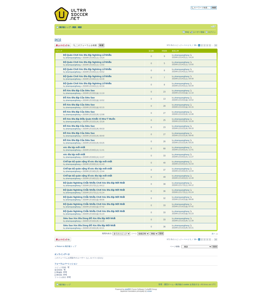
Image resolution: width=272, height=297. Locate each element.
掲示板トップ (65, 27)
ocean (149, 291)
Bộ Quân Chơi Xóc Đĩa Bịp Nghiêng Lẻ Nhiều (87, 55)
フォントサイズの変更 (213, 26)
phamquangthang (73, 58)
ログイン (212, 32)
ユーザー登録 (198, 32)
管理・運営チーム (166, 284)
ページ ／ (190, 45)
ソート (140, 233)
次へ (213, 234)
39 (216, 45)
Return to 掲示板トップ (66, 246)
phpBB (127, 289)
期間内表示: (116, 233)
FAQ (187, 32)
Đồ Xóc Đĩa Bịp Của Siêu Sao (79, 90)
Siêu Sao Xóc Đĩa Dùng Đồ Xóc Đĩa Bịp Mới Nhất (89, 218)
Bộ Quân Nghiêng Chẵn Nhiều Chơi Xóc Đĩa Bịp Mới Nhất (94, 182)
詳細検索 (213, 11)
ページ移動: (175, 246)
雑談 (74, 27)
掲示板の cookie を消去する (187, 284)
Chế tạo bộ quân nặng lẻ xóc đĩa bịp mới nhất (87, 161)
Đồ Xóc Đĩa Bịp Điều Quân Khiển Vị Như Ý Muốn (89, 119)
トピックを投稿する (62, 45)
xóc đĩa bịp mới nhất (74, 147)
